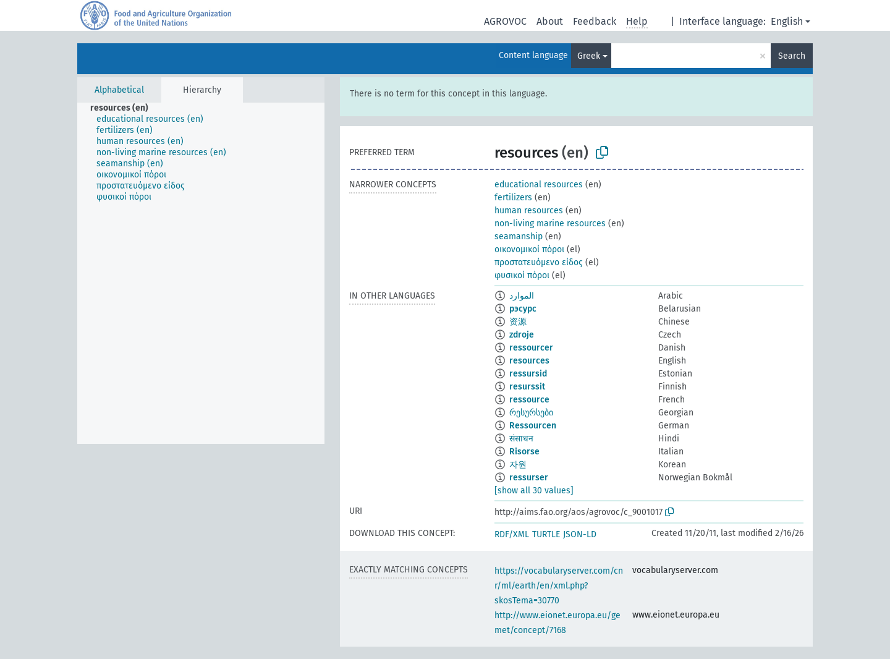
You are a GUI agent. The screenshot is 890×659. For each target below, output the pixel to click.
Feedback (594, 21)
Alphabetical (119, 90)
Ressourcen (532, 425)
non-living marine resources (550, 223)
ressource (529, 399)
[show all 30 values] (534, 490)
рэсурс (522, 309)
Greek (588, 56)
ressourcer (531, 347)
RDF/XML (511, 534)
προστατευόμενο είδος (538, 262)
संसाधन (521, 438)
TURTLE (546, 534)
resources (529, 360)
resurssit (527, 386)
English (787, 21)
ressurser (528, 477)
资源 (518, 322)
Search (791, 56)
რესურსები (531, 412)
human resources (528, 210)
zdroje (521, 335)
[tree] (200, 273)
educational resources (538, 184)
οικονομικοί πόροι (529, 249)
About (549, 21)
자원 (518, 464)
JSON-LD (579, 534)
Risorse (524, 451)
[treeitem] (124, 108)
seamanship (518, 236)
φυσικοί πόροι (521, 275)
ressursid (528, 373)
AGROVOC (505, 21)
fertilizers (513, 197)
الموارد (521, 296)
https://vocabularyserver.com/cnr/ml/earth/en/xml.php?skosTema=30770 (558, 586)
